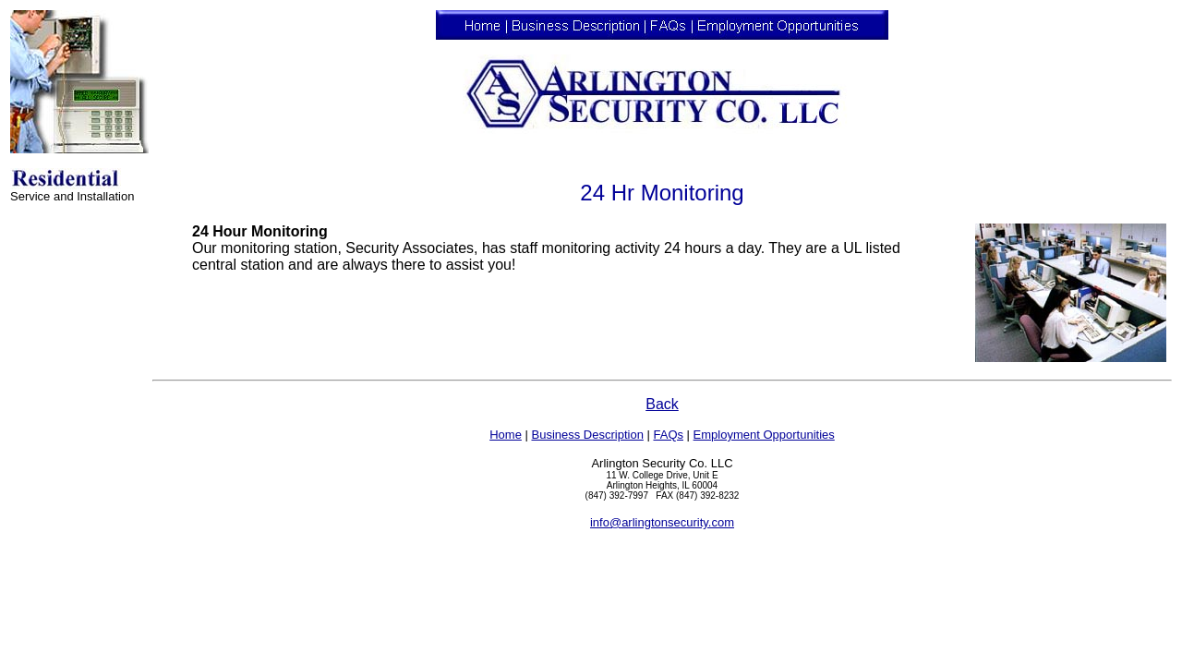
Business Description (587, 434)
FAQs (668, 434)
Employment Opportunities (764, 434)
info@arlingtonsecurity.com (662, 522)
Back (662, 404)
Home (505, 434)
